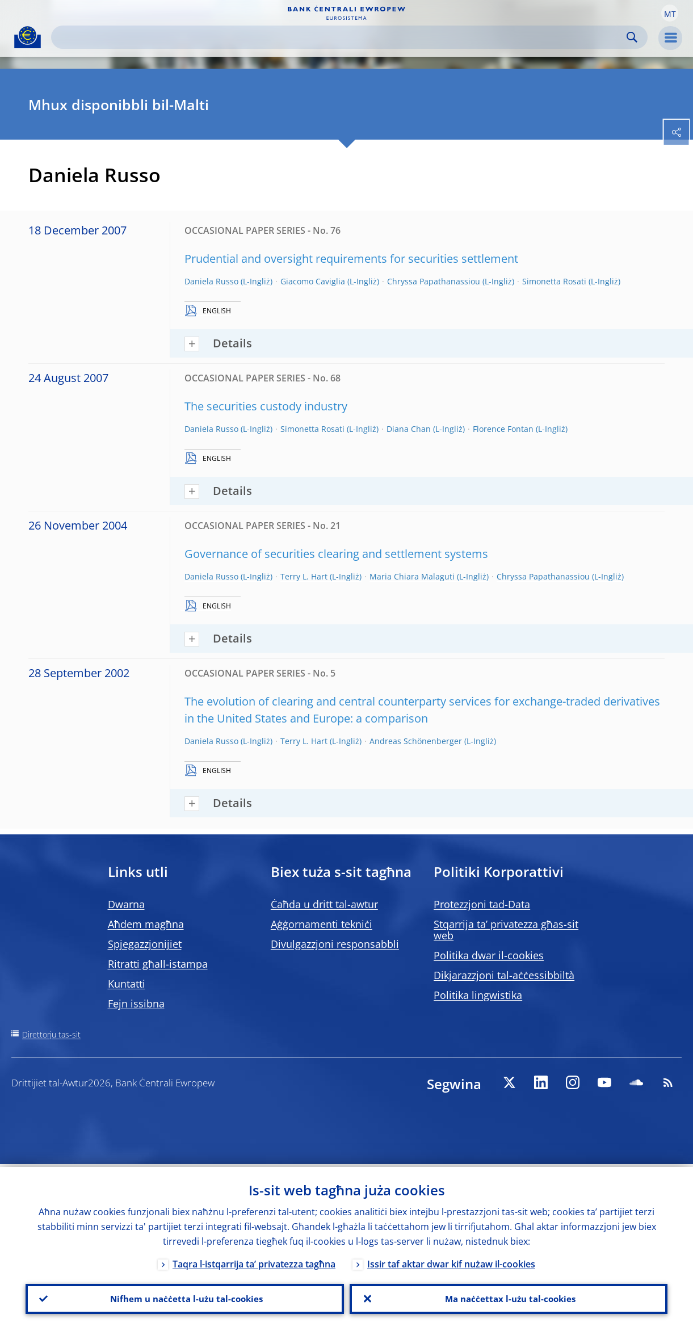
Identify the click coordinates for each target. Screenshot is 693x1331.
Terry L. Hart (303, 576)
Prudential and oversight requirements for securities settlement (351, 258)
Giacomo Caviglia (312, 281)
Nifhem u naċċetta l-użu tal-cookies (184, 1297)
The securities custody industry (265, 406)
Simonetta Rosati (554, 281)
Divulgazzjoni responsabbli (335, 944)
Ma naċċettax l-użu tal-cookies (508, 1297)
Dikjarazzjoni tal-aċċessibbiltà (504, 975)
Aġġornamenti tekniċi (321, 924)
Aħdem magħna (146, 924)
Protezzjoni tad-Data (482, 904)
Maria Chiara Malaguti (412, 576)
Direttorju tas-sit (51, 1034)
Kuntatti (126, 983)
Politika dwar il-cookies (489, 955)
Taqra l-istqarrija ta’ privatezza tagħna (254, 1261)
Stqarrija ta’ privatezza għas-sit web (506, 929)
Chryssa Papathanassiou (433, 281)
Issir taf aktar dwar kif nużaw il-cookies (451, 1261)
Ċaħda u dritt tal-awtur (324, 904)
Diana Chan (409, 428)
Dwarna (126, 904)
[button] (669, 13)
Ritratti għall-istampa (158, 964)
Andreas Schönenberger (415, 741)
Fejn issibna (136, 1003)
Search (632, 37)
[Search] (340, 37)
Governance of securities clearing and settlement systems (336, 553)
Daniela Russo (211, 281)
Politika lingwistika (478, 995)
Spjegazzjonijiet (145, 944)
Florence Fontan (503, 428)
